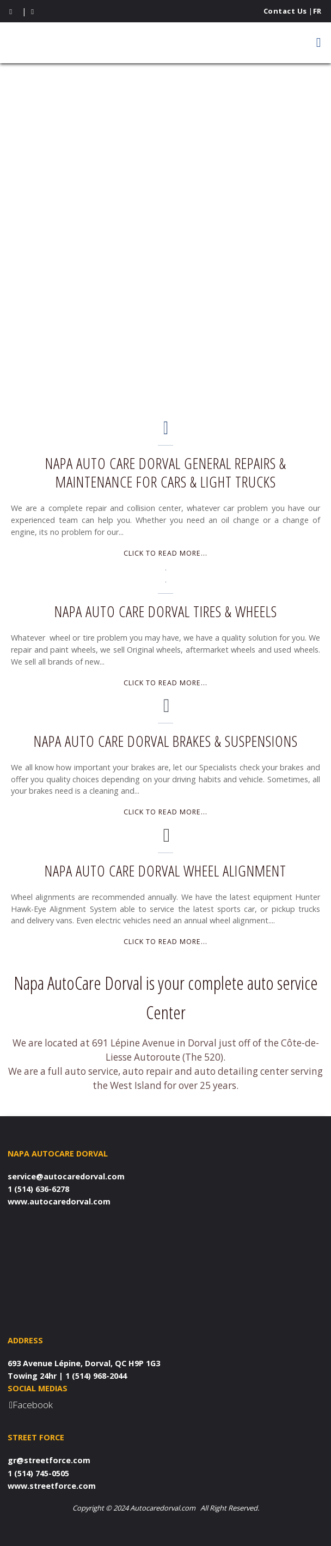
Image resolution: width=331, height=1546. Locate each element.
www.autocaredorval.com (59, 1201)
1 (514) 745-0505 (38, 1473)
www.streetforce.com (52, 1486)
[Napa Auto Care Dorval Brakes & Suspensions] (165, 709)
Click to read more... (165, 553)
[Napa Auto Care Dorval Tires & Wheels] (165, 579)
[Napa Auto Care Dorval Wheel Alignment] (165, 838)
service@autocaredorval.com (66, 1176)
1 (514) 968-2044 (96, 1376)
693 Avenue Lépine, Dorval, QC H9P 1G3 (84, 1363)
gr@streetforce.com (49, 1460)
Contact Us (285, 11)
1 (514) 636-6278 (38, 1189)
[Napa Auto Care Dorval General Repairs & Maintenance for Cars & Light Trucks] (165, 431)
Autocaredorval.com (162, 1508)
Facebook (33, 1404)
